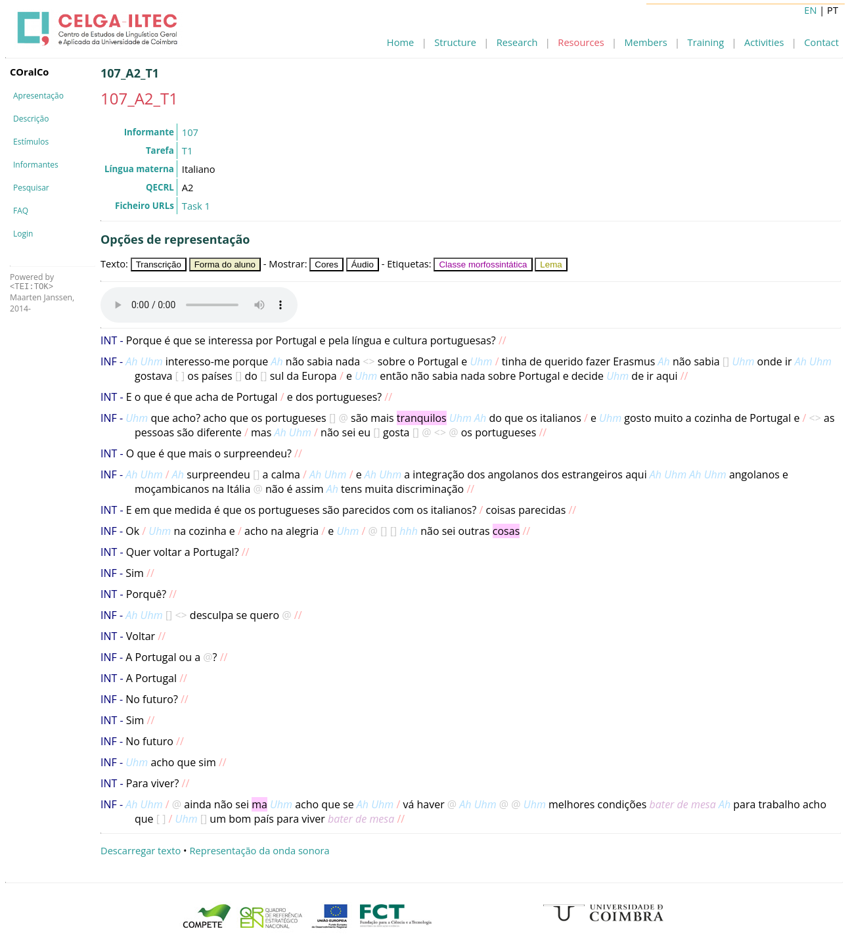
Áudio (362, 264)
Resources (581, 42)
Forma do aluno (225, 264)
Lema (551, 264)
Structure (455, 42)
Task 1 (196, 205)
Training (706, 42)
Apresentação (38, 95)
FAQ (20, 210)
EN (810, 9)
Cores (326, 264)
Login (23, 233)
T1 (187, 150)
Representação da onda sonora (259, 850)
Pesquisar (31, 187)
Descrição (31, 118)
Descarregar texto (140, 850)
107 (190, 132)
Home (400, 42)
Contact (821, 42)
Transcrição (158, 264)
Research (517, 42)
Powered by (32, 281)
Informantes (35, 164)
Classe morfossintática (483, 264)
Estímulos (31, 141)
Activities (764, 42)
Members (646, 42)
